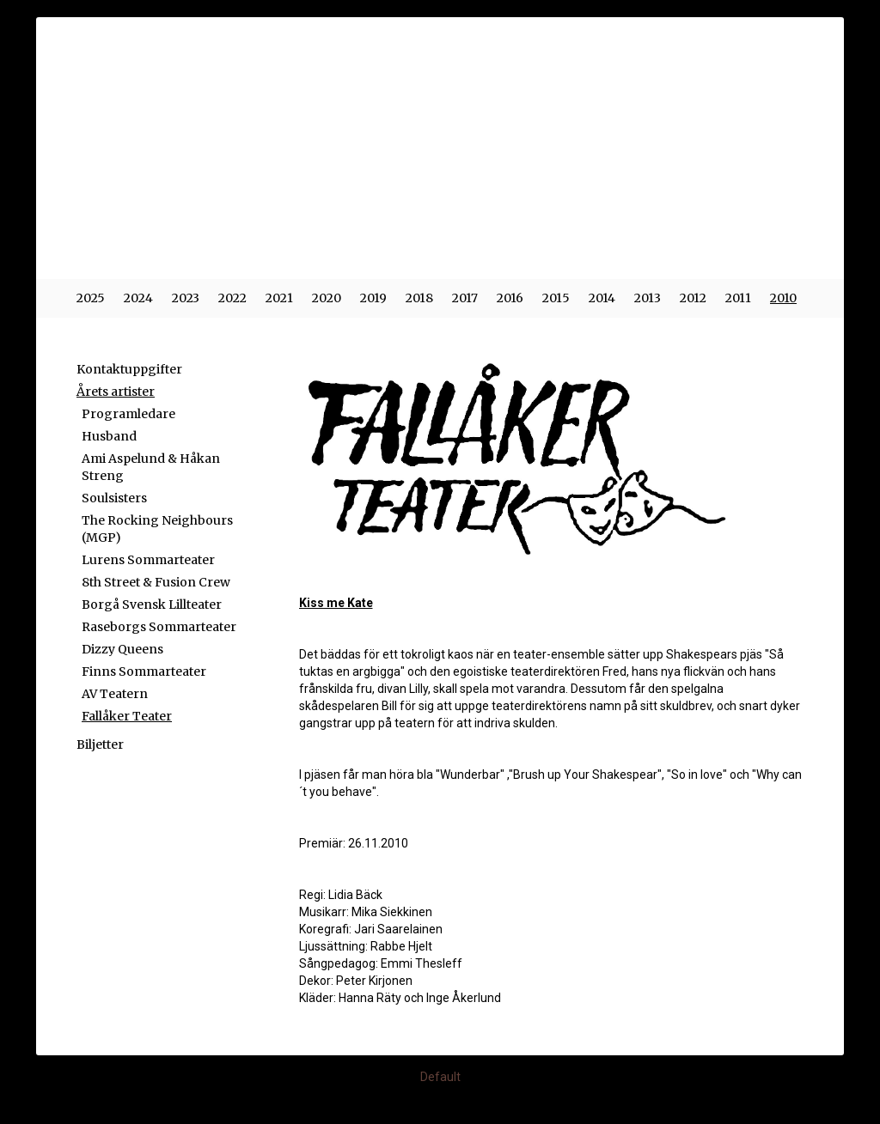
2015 (556, 298)
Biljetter (100, 744)
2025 (90, 298)
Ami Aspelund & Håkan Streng (151, 467)
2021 (279, 298)
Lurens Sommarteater (148, 560)
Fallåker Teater (127, 716)
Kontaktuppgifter (129, 369)
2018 (419, 298)
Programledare (128, 414)
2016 (510, 298)
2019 (373, 298)
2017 (465, 298)
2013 (647, 298)
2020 (326, 298)
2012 (693, 298)
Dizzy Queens (122, 649)
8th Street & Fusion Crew (156, 582)
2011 (738, 298)
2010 (783, 298)
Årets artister (115, 391)
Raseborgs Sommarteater (159, 627)
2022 (232, 298)
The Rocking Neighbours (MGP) (157, 529)
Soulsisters (114, 498)
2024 (138, 298)
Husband (109, 436)
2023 (185, 298)
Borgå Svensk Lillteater (152, 604)
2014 (602, 298)
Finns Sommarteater (144, 671)
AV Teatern (115, 694)
